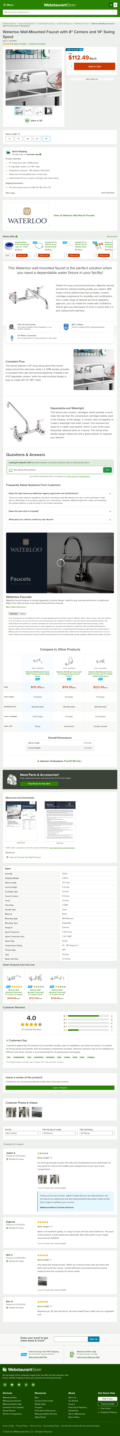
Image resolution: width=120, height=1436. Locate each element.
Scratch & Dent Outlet (44, 1401)
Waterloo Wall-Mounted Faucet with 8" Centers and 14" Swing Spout (37, 674)
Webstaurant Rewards (12, 1401)
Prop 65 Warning (72, 761)
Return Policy (73, 1417)
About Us (72, 1398)
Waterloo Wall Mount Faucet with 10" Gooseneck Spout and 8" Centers (69, 674)
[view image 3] (37, 1112)
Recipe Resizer (9, 1411)
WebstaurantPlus (10, 1398)
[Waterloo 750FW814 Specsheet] (21, 822)
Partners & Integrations (12, 1414)
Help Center (107, 1399)
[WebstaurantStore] (37, 1369)
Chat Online (104, 1408)
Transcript (13, 614)
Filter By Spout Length (51, 1129)
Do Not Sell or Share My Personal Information (81, 1426)
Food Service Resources (45, 1411)
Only (70, 53)
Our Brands (73, 1401)
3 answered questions (37, 44)
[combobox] (60, 12)
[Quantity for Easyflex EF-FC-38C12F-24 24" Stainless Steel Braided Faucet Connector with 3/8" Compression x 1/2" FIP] (66, 255)
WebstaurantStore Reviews (46, 1414)
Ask (107, 470)
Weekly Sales (40, 1404)
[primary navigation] (8, 5)
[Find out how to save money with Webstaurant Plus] (35, 243)
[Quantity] (71, 66)
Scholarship (73, 1411)
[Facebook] (19, 1385)
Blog (37, 1398)
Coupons (38, 1407)
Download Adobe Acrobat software (62, 848)
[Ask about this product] (60, 470)
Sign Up (94, 1339)
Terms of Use (71, 476)
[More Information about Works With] (16, 236)
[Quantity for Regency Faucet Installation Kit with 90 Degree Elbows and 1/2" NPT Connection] (96, 255)
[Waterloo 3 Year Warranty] (60, 822)
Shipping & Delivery (107, 1412)
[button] (19, 110)
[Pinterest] (33, 1385)
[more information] (40, 154)
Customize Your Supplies (13, 1407)
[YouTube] (12, 1385)
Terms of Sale (8, 1426)
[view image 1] (11, 1112)
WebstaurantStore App (12, 1404)
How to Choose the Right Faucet (33, 857)
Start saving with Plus (38, 1357)
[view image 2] (24, 1112)
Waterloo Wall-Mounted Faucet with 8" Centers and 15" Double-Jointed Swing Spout (100, 674)
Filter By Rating (86, 1129)
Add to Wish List (92, 79)
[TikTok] (26, 1385)
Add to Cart (22, 255)
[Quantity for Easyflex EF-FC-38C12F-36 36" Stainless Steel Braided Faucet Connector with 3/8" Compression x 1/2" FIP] (36, 255)
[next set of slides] (115, 249)
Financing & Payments (77, 1407)
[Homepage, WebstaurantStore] (60, 4)
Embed (22, 614)
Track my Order (107, 1404)
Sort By (8, 1129)
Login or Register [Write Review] (60, 1088)
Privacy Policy (85, 476)
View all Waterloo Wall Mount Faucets (74, 215)
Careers (71, 1404)
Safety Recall (40, 1417)
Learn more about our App (88, 1357)
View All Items (112, 236)
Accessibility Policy (51, 1426)
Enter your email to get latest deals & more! (34, 1339)
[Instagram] (5, 1385)
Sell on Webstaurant (76, 1414)
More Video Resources (16, 607)
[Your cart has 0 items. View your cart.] (113, 5)
